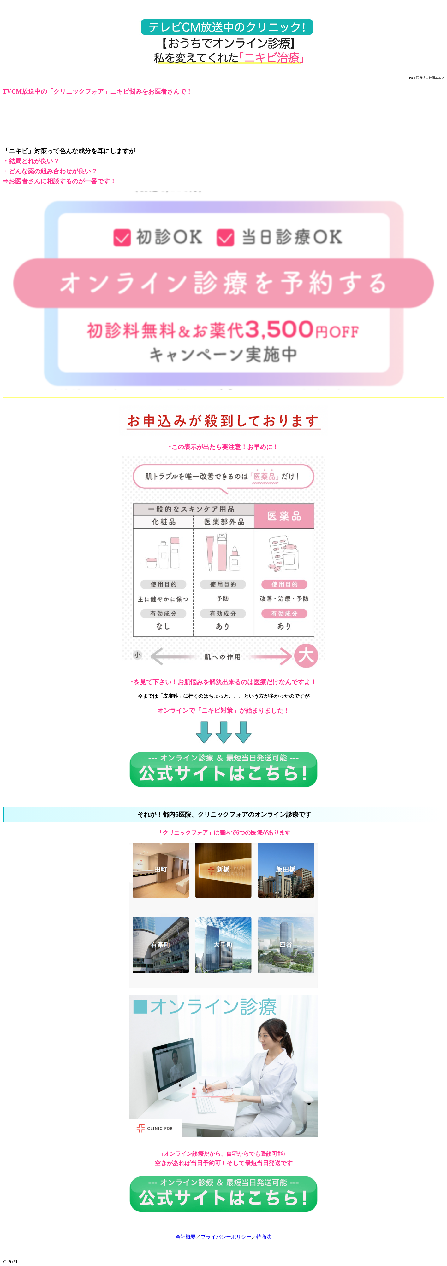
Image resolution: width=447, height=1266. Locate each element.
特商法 (263, 1237)
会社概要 (186, 1237)
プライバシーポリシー (226, 1237)
